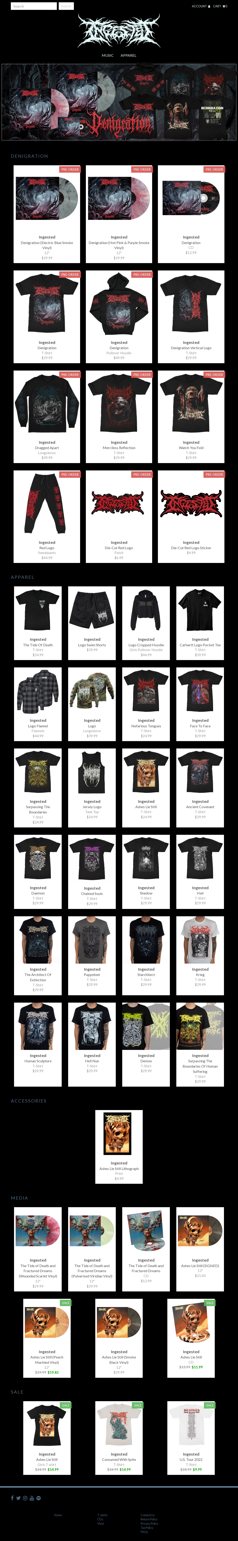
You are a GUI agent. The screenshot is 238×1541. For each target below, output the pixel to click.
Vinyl (100, 1523)
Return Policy (149, 1519)
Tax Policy (147, 1528)
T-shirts (102, 1515)
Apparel (128, 55)
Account (201, 6)
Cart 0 (220, 6)
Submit (66, 6)
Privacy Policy (149, 1523)
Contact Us (148, 1515)
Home (58, 1515)
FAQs (144, 1532)
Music (108, 55)
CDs (100, 1519)
